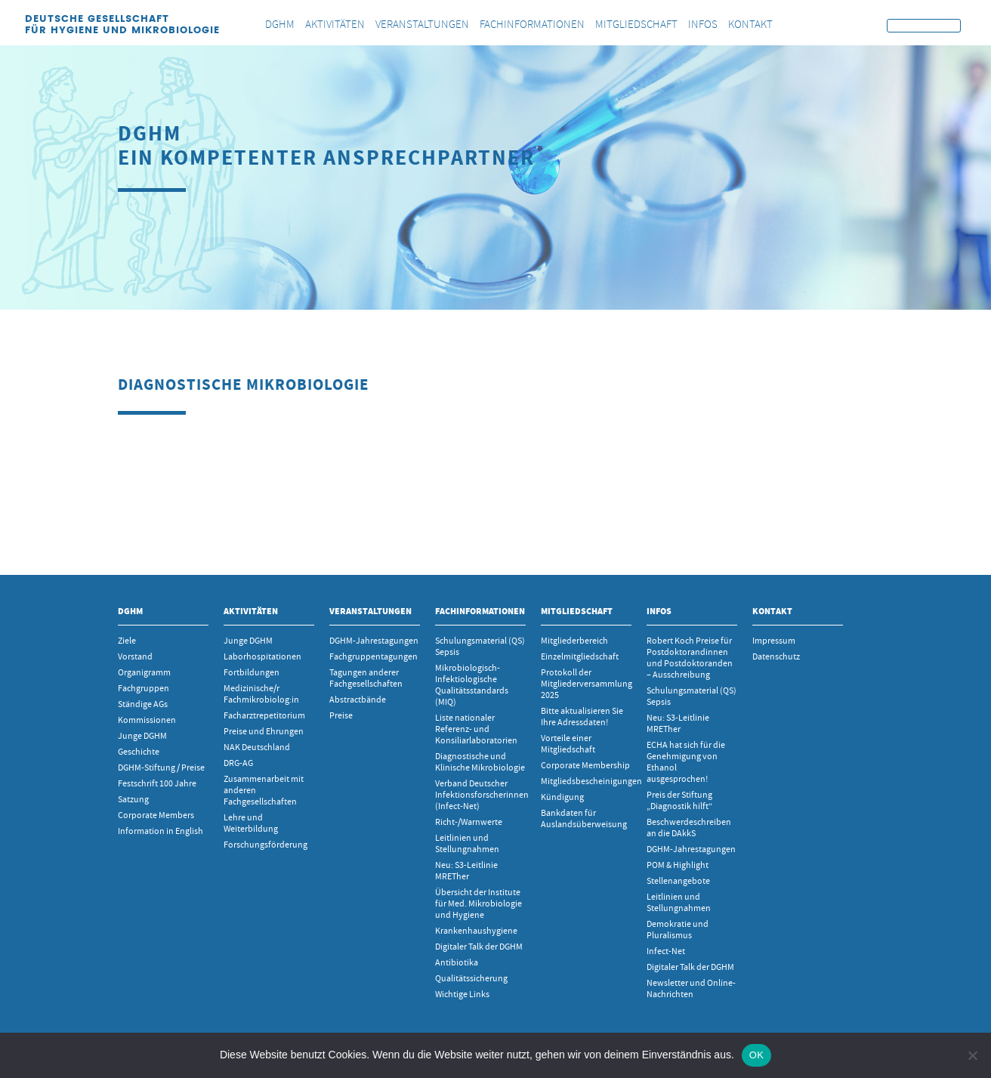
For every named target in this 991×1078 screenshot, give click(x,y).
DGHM (130, 611)
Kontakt (772, 611)
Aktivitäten (251, 611)
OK (756, 1055)
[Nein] (972, 1055)
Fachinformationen (480, 611)
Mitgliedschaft (577, 611)
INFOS (659, 611)
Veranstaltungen (370, 611)
